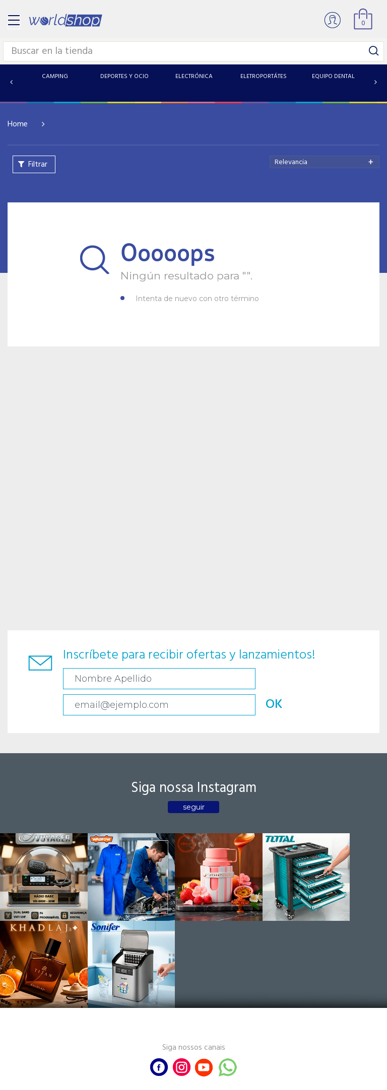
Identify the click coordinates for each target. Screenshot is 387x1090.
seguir (194, 780)
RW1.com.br (228, 1078)
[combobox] (324, 162)
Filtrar (37, 164)
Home (18, 124)
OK (342, 678)
